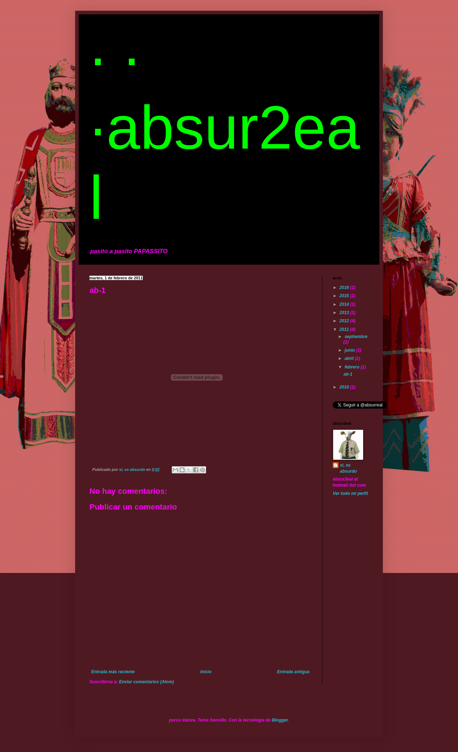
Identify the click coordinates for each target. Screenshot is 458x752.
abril (350, 358)
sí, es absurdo (348, 468)
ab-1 (348, 374)
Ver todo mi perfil (350, 493)
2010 (345, 387)
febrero (353, 367)
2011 (345, 329)
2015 (345, 295)
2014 (345, 304)
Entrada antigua (293, 671)
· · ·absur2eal (224, 127)
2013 (345, 312)
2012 (345, 320)
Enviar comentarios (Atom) (146, 681)
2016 (345, 287)
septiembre (356, 336)
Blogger (280, 720)
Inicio (205, 671)
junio (350, 350)
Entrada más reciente (113, 671)
